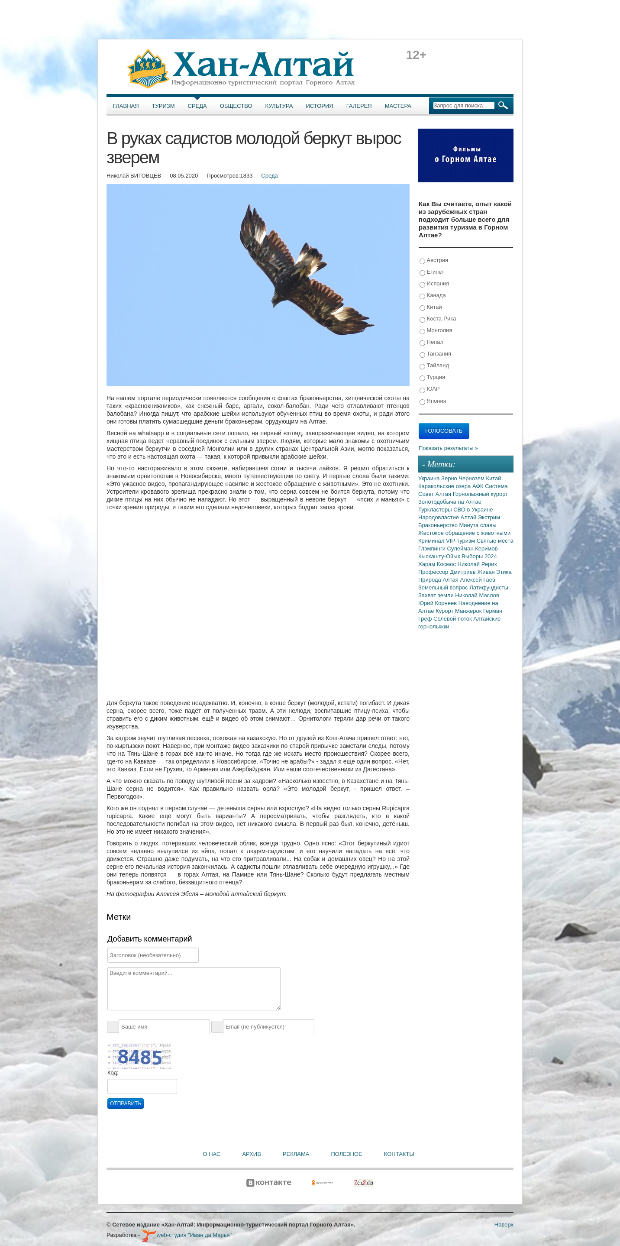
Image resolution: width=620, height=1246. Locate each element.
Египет (432, 272)
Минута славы (478, 525)
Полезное (346, 1154)
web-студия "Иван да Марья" (187, 1235)
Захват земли (436, 595)
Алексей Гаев (477, 579)
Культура (279, 106)
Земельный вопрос (443, 587)
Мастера (398, 106)
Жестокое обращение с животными (464, 533)
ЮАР (430, 389)
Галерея (359, 106)
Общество (236, 106)
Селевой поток (453, 618)
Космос (447, 564)
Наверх (503, 1224)
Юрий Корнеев (438, 603)
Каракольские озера (445, 486)
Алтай (469, 517)
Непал (431, 342)
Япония (433, 401)
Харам (427, 564)
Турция (432, 377)
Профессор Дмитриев (447, 572)
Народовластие (439, 517)
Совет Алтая (435, 494)
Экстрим (489, 517)
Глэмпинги (432, 548)
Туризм (163, 106)
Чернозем (472, 478)
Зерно (450, 478)
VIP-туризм (461, 540)
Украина (429, 478)
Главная (126, 106)
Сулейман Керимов (472, 548)
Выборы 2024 (479, 556)
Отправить (125, 1103)
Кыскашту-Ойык (440, 556)
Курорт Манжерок (459, 611)
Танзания (435, 354)
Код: (113, 1072)
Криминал (432, 540)
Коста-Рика (438, 319)
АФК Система (490, 486)
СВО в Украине (473, 509)
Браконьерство (438, 525)
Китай (431, 307)
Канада (433, 295)
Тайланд (434, 365)
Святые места (495, 540)
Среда (197, 106)
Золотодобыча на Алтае (449, 501)
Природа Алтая (439, 579)
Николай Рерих (477, 564)
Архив (251, 1154)
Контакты (399, 1154)
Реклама (296, 1154)
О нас (212, 1154)
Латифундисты (488, 587)
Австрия (434, 260)
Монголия (436, 330)
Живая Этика (494, 572)
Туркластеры (435, 509)
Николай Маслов (477, 595)
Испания (434, 284)
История (319, 106)
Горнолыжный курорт (480, 494)
